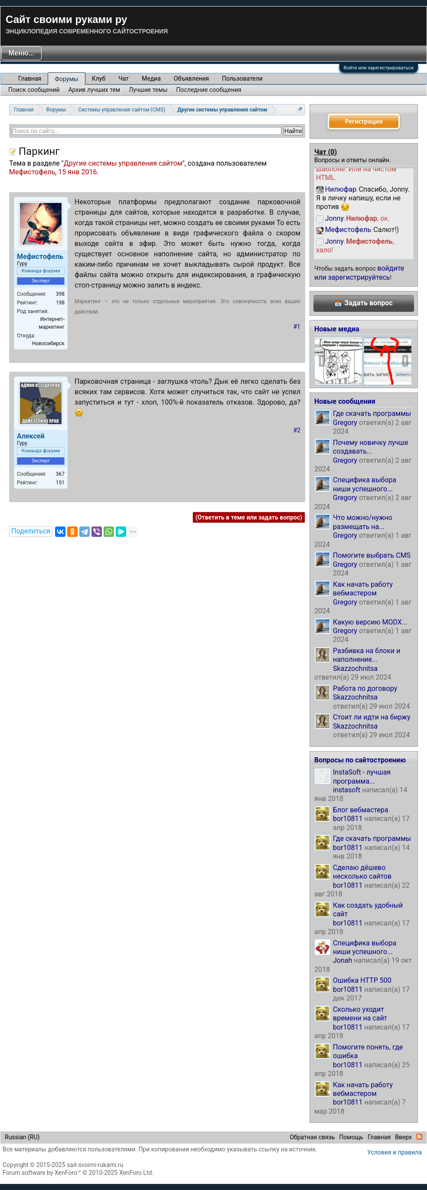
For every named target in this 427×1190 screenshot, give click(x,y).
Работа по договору (365, 688)
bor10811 (348, 818)
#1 (297, 326)
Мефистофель (32, 172)
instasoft (346, 790)
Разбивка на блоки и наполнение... (366, 655)
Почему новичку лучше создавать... (370, 446)
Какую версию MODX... (370, 622)
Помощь (351, 1137)
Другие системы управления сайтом (123, 163)
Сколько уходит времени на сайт (360, 1013)
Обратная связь (312, 1137)
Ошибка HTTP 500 (362, 980)
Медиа (151, 78)
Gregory (345, 422)
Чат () (325, 152)
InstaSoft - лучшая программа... (362, 776)
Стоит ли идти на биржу (371, 717)
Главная (29, 78)
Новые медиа (336, 329)
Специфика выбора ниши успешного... (364, 484)
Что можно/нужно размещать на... (362, 521)
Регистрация (363, 121)
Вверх (403, 1137)
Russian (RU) (22, 1137)
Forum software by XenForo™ (78, 1172)
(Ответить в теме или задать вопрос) (249, 517)
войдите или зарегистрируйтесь (359, 272)
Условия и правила (394, 1152)
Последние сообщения (208, 89)
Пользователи (242, 78)
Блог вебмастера (360, 810)
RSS (419, 1137)
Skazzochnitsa (355, 668)
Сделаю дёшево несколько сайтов (362, 871)
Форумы (66, 78)
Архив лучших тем (94, 89)
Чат (123, 78)
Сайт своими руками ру (66, 19)
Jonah (342, 960)
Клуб (98, 78)
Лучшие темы (148, 89)
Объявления (191, 78)
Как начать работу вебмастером (363, 588)
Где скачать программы (372, 413)
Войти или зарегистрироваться (379, 68)
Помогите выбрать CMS (372, 555)
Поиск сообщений (34, 89)
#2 (297, 430)
